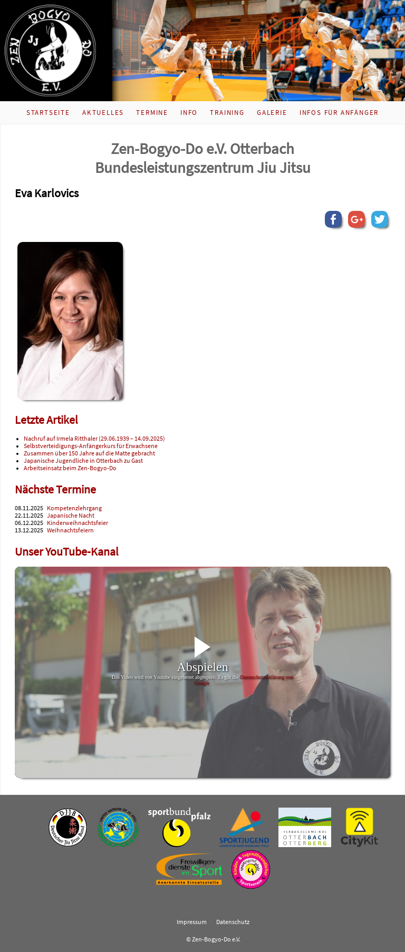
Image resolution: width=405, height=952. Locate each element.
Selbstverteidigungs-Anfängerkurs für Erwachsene (91, 446)
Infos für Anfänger (339, 112)
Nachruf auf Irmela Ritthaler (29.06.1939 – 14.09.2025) (94, 438)
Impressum (192, 922)
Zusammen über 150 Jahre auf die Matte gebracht (89, 453)
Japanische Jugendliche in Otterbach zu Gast (83, 460)
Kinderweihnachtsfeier (77, 523)
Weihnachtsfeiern (70, 530)
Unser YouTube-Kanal (67, 552)
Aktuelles (103, 112)
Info (189, 112)
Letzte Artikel (46, 420)
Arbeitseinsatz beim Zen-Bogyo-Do (70, 468)
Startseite (48, 112)
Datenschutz (232, 922)
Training (227, 112)
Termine (152, 112)
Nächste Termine (55, 489)
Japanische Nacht (70, 515)
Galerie (272, 112)
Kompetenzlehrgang (74, 508)
